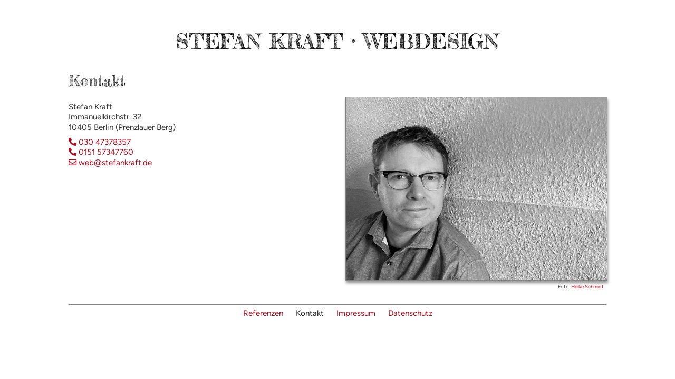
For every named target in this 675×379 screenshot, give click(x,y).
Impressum (355, 313)
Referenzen (263, 313)
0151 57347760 (101, 152)
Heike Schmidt (587, 287)
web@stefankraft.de (110, 162)
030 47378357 (100, 142)
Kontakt (310, 313)
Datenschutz (410, 313)
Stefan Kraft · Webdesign (337, 41)
